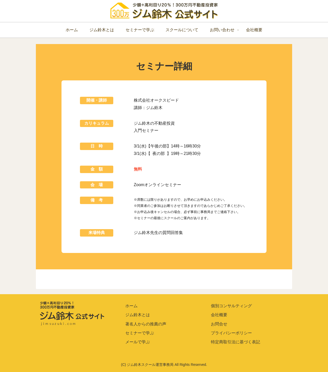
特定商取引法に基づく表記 (235, 342)
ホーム (131, 306)
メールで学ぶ (137, 342)
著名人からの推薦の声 (145, 324)
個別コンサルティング (231, 306)
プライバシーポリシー (231, 333)
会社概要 (219, 315)
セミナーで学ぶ (139, 333)
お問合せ (219, 324)
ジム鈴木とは (137, 315)
